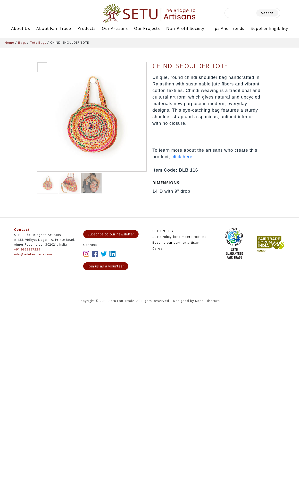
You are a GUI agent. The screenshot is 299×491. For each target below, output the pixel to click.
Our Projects (147, 28)
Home (9, 43)
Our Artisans (115, 28)
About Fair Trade (53, 28)
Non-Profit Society (185, 28)
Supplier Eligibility (269, 28)
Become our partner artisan (175, 242)
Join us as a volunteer (106, 266)
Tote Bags (38, 43)
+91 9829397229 (27, 249)
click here (182, 156)
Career (158, 248)
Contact (22, 229)
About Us (20, 28)
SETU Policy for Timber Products (179, 236)
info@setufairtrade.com (33, 254)
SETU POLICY (163, 231)
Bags (22, 43)
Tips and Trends (227, 28)
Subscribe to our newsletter (111, 234)
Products (86, 28)
